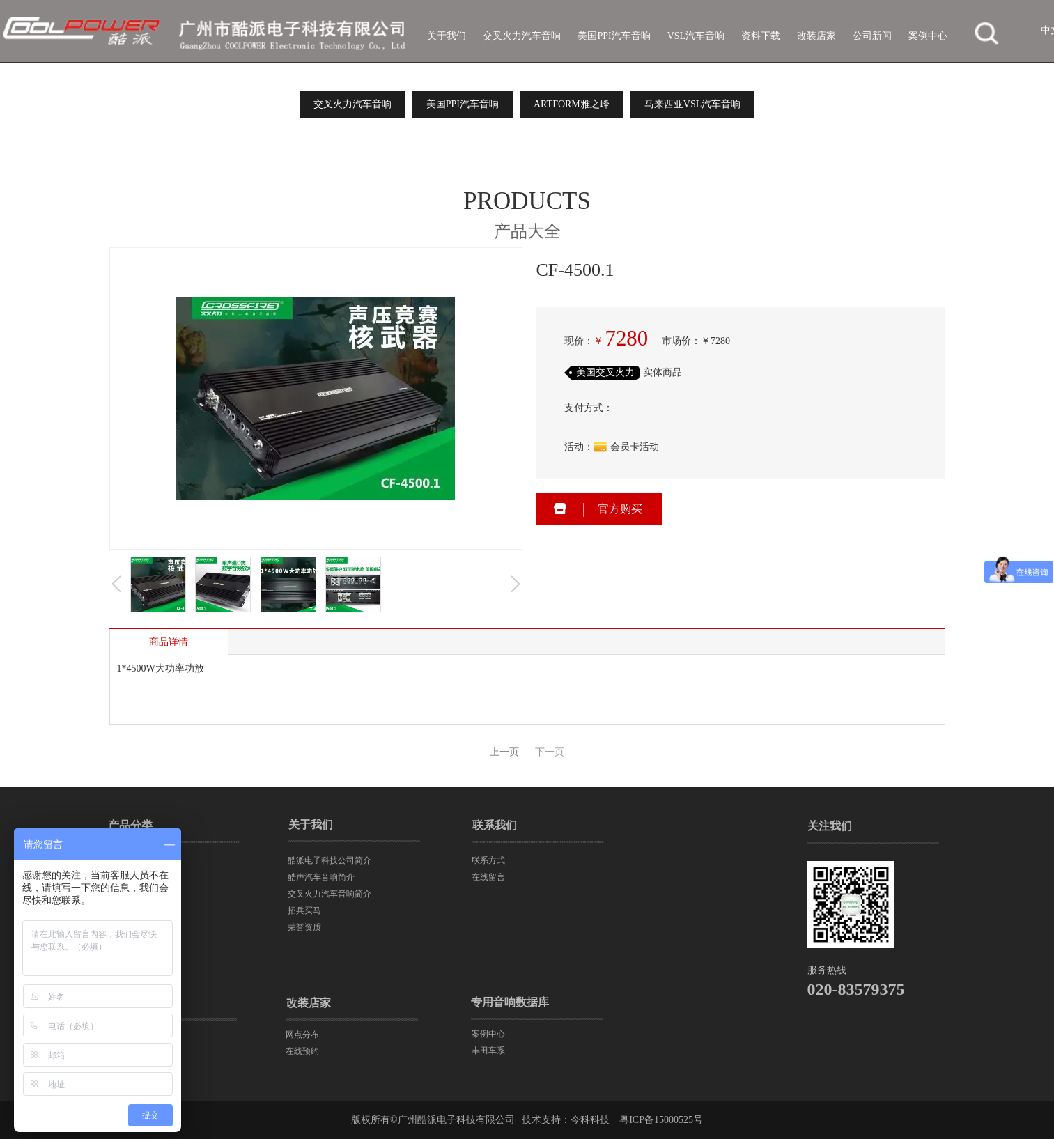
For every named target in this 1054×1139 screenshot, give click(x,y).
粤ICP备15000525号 (661, 1120)
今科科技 (590, 1120)
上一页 (504, 752)
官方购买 (620, 509)
